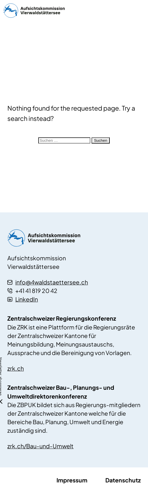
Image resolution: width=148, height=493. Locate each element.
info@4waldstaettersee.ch (47, 282)
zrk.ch (15, 368)
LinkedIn (22, 299)
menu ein (137, 10)
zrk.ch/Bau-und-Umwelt (40, 445)
